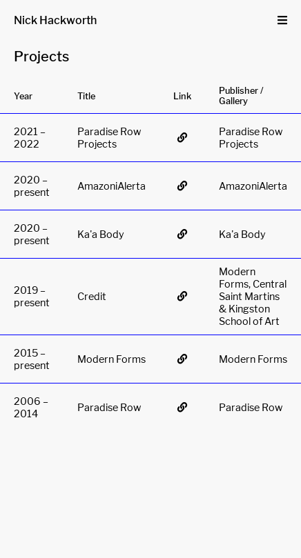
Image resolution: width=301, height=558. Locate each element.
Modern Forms (111, 359)
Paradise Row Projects (109, 138)
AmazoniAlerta (111, 186)
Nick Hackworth (55, 20)
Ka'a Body (100, 234)
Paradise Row (109, 407)
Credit (91, 296)
